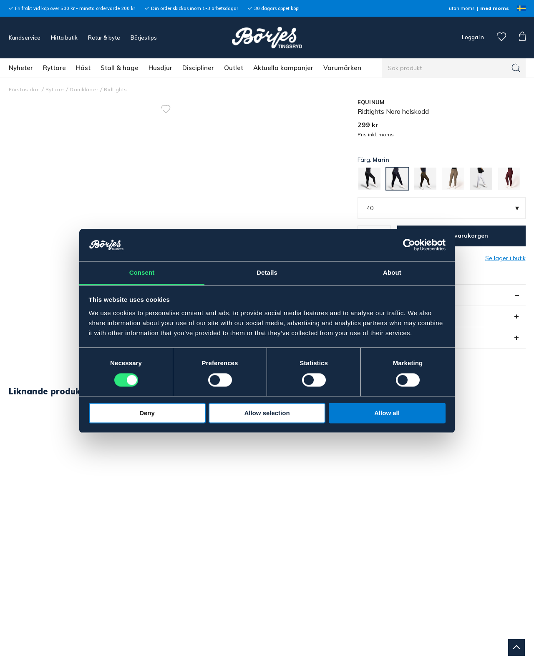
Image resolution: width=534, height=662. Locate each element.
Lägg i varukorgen (461, 235)
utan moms (461, 8)
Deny (147, 412)
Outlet (233, 68)
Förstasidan (24, 89)
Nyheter (21, 68)
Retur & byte (104, 37)
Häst (83, 68)
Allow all (387, 412)
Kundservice (24, 37)
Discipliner (198, 68)
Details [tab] (267, 272)
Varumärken (342, 68)
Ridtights (115, 89)
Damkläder (84, 89)
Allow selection (267, 412)
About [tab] (392, 272)
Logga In (472, 37)
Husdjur (160, 68)
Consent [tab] (142, 272)
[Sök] (516, 68)
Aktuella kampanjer (283, 68)
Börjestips (144, 37)
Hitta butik (64, 37)
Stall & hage (120, 68)
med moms (494, 8)
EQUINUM (371, 102)
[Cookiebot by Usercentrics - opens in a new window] (409, 245)
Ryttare (54, 68)
